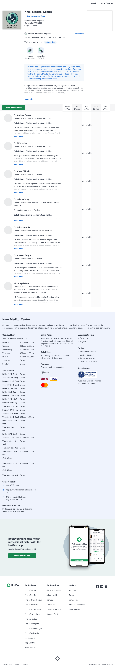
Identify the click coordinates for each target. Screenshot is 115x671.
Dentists (50, 600)
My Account (29, 638)
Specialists (51, 605)
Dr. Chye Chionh (21, 171)
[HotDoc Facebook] (97, 586)
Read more (18, 136)
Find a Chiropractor (32, 609)
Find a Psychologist (32, 614)
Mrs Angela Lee (21, 283)
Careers (71, 595)
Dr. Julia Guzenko (22, 227)
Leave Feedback (30, 648)
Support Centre (53, 614)
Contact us (73, 600)
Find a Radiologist (31, 633)
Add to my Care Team (34, 16)
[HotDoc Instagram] (106, 586)
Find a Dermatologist (33, 629)
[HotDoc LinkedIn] (101, 586)
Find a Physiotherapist (33, 600)
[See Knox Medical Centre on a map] (99, 21)
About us (72, 590)
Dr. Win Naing (20, 143)
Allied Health (52, 595)
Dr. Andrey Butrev (22, 115)
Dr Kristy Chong (21, 199)
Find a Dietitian (30, 619)
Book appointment (14, 108)
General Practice (53, 590)
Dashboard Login (54, 609)
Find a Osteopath (31, 624)
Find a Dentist (30, 595)
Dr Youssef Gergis (22, 255)
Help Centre (29, 643)
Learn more (79, 34)
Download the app (22, 556)
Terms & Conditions (76, 605)
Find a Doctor (30, 590)
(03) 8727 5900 (12, 485)
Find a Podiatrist (31, 605)
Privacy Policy (74, 609)
